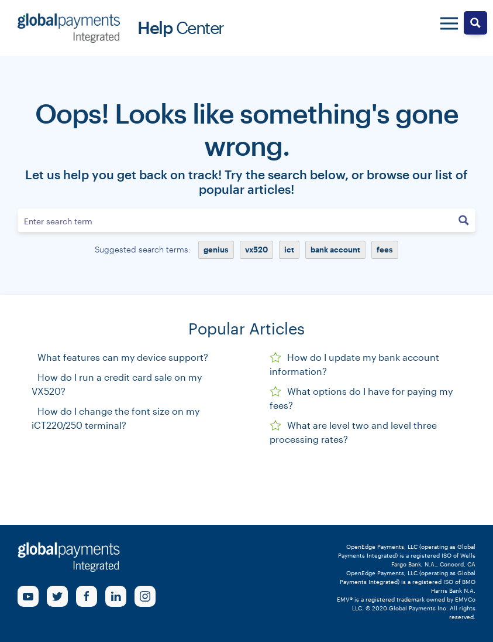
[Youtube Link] (28, 596)
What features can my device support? (122, 357)
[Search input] (235, 220)
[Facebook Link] (86, 596)
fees (385, 249)
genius (216, 249)
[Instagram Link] (145, 596)
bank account (335, 249)
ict (289, 249)
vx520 (256, 249)
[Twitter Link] (57, 596)
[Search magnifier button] (463, 220)
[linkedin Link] (115, 596)
